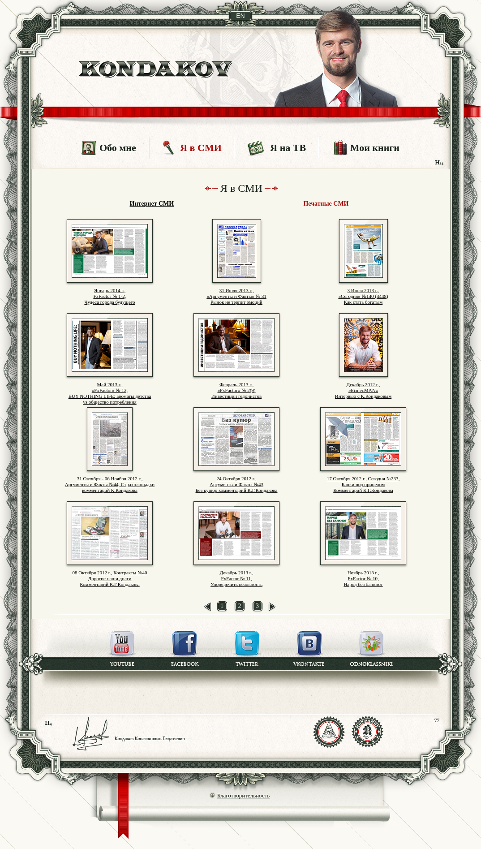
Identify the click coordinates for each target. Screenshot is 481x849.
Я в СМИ (201, 147)
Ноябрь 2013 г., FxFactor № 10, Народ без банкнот (363, 578)
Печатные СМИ (325, 203)
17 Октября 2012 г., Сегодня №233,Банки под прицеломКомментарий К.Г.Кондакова (363, 484)
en (240, 15)
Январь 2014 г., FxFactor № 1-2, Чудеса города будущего (109, 296)
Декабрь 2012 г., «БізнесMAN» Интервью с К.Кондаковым (363, 390)
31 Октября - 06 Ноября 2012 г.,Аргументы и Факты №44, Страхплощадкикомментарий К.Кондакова (110, 484)
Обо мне (117, 147)
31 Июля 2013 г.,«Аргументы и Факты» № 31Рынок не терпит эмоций (236, 296)
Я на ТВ (288, 147)
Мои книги (374, 147)
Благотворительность (243, 795)
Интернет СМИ (152, 203)
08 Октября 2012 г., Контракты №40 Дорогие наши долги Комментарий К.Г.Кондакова (110, 578)
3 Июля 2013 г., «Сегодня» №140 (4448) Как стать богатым (363, 296)
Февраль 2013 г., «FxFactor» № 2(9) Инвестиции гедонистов (236, 390)
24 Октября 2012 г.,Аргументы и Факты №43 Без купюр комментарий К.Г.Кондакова (237, 484)
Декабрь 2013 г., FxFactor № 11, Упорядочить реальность (236, 578)
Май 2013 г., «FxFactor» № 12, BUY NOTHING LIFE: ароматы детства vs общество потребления (110, 393)
